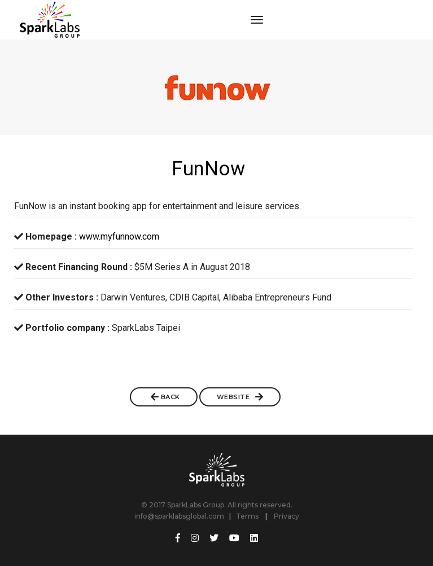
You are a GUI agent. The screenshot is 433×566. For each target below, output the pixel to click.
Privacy (286, 516)
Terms (247, 516)
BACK (165, 396)
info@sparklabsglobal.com (179, 516)
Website (240, 396)
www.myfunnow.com (119, 236)
